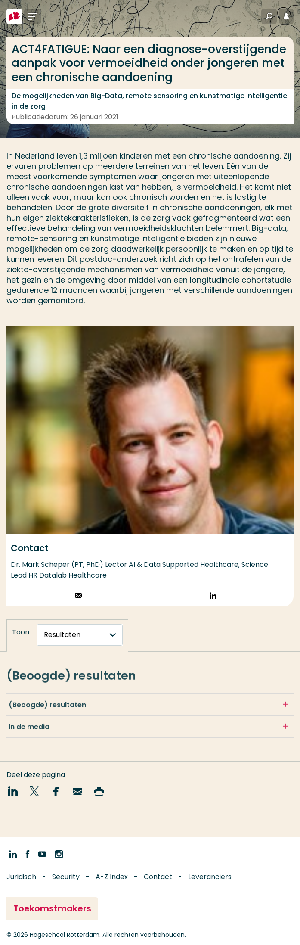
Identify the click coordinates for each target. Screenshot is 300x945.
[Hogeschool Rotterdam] (14, 16)
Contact (158, 877)
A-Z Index (112, 877)
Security (66, 877)
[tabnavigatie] (80, 635)
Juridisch (21, 877)
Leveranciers (210, 877)
